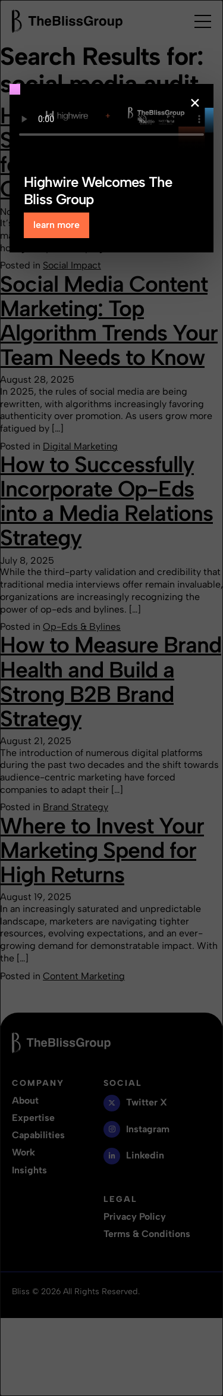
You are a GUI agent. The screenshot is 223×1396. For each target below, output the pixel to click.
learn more (56, 224)
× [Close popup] (195, 103)
